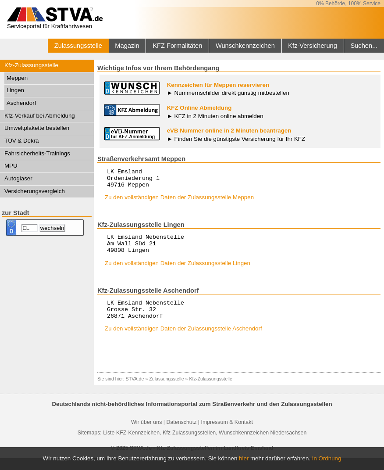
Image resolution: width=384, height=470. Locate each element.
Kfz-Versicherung (312, 45)
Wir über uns (146, 434)
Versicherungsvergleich (34, 191)
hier (244, 458)
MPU (11, 165)
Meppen (17, 78)
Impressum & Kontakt (226, 434)
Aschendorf (21, 103)
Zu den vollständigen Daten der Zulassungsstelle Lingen (177, 271)
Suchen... (363, 45)
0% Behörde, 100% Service (348, 3)
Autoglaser (18, 178)
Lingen (15, 90)
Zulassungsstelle (78, 45)
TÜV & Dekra (21, 140)
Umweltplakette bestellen (36, 128)
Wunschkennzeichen (245, 45)
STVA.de (135, 390)
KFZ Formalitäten (177, 45)
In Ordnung (326, 458)
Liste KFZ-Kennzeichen (131, 444)
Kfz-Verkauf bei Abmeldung (39, 115)
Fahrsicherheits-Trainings (37, 153)
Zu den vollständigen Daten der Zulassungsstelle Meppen (179, 201)
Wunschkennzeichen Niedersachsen (262, 444)
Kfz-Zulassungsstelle (31, 65)
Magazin (127, 45)
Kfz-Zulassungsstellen (189, 444)
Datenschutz (181, 434)
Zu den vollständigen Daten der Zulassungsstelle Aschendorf (183, 340)
